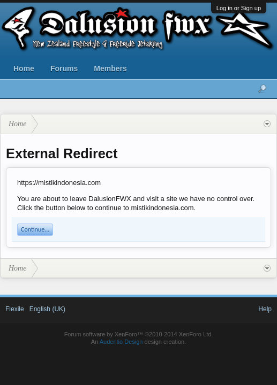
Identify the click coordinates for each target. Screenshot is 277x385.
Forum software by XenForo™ (138, 334)
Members (110, 68)
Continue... (35, 229)
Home (23, 68)
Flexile (14, 309)
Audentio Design (121, 341)
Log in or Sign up (238, 8)
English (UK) (47, 309)
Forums (64, 68)
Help (265, 309)
